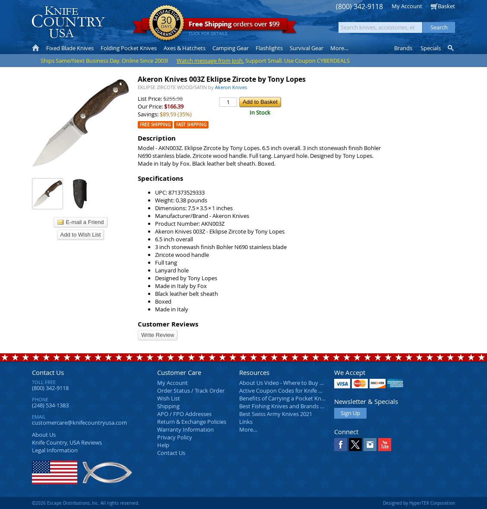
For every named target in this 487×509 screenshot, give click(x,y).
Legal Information (55, 450)
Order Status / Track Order (191, 390)
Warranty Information (185, 429)
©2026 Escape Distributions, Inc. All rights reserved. (85, 503)
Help (163, 445)
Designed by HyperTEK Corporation (419, 503)
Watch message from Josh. (210, 60)
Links (246, 422)
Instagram (370, 444)
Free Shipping (155, 125)
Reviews (67, 442)
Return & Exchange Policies (191, 422)
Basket (446, 6)
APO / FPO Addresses (184, 414)
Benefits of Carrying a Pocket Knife (283, 398)
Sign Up (350, 413)
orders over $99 (214, 26)
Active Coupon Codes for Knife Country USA (295, 390)
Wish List (168, 398)
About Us (44, 435)
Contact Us (48, 372)
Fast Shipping (191, 125)
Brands (403, 48)
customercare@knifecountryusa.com (79, 422)
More (339, 48)
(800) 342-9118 (359, 6)
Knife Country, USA (68, 22)
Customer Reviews (168, 324)
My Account (407, 6)
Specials (431, 48)
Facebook (340, 444)
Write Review (157, 335)
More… (248, 429)
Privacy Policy (174, 437)
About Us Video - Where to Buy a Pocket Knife (297, 383)
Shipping (168, 406)
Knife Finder (451, 48)
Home (35, 48)
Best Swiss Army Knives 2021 (275, 414)
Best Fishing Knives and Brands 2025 (285, 406)
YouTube (384, 444)
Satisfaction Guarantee (166, 23)
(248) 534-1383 (50, 405)
